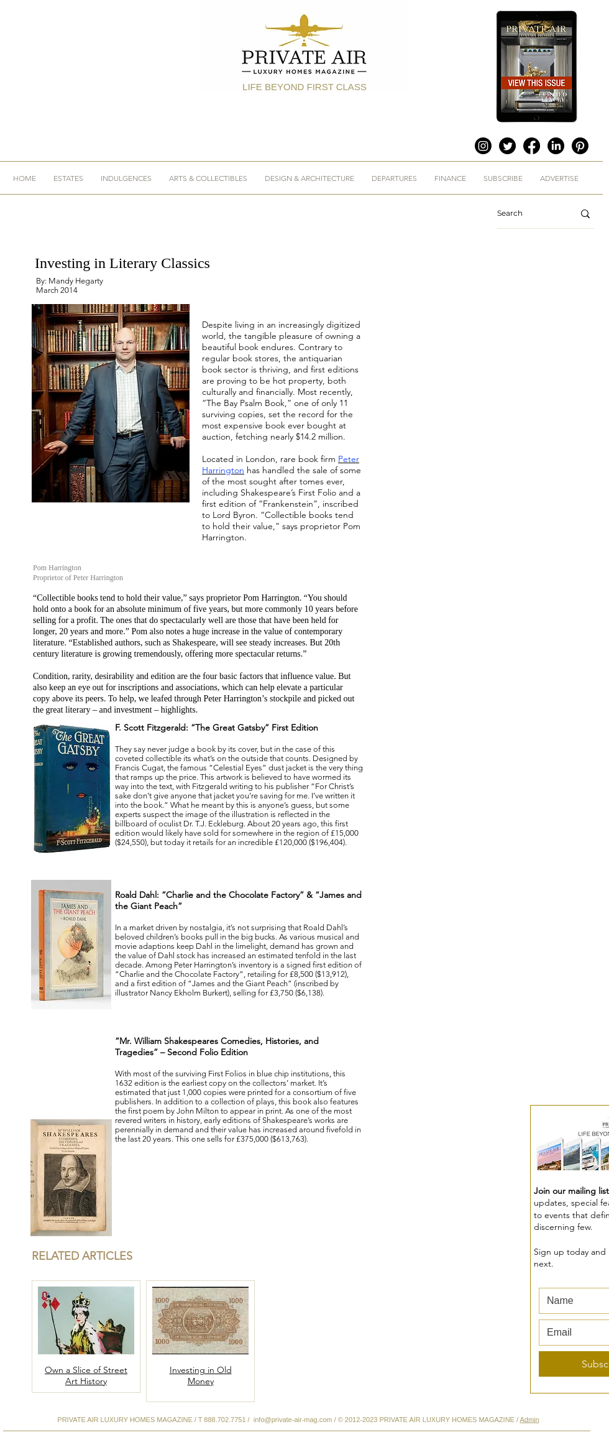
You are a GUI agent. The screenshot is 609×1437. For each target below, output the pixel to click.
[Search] (526, 213)
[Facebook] (531, 145)
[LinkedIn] (555, 145)
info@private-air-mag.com (293, 1419)
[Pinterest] (580, 145)
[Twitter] (507, 145)
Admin (529, 1419)
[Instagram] (483, 145)
